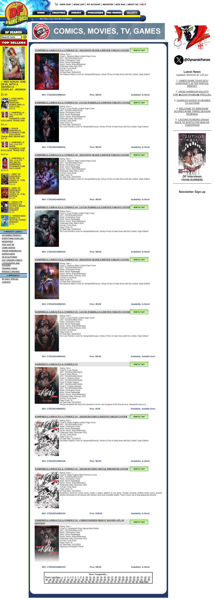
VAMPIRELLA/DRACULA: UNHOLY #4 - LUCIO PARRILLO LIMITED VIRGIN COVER (82, 207)
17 (112, 577)
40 (90, 580)
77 (122, 582)
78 (126, 582)
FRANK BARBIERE (192, 179)
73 (108, 582)
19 (119, 577)
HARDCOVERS (8, 254)
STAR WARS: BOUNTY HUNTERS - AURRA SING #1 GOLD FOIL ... (17, 103)
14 (101, 577)
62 (67, 582)
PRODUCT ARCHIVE (11, 272)
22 (130, 577)
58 (53, 582)
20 (123, 577)
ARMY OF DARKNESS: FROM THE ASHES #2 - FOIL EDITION (17, 192)
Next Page (143, 582)
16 (109, 577)
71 (100, 582)
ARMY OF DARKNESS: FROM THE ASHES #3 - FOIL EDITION (17, 178)
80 (133, 582)
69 (93, 582)
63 (71, 582)
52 (134, 580)
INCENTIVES (7, 242)
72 (104, 582)
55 (145, 580)
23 (134, 577)
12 (94, 577)
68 (89, 582)
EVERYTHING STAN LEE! (13, 238)
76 (119, 582)
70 (97, 582)
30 (54, 580)
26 (145, 577)
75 (115, 582)
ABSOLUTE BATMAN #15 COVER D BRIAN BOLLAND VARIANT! (17, 206)
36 (76, 580)
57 (49, 582)
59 (56, 582)
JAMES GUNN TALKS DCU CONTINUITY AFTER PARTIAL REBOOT (192, 83)
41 (94, 580)
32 (61, 580)
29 (50, 580)
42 (98, 580)
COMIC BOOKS (8, 248)
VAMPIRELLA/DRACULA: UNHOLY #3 (56, 364)
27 (149, 577)
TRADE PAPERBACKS (12, 251)
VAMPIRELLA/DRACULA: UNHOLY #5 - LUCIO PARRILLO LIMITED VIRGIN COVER (82, 102)
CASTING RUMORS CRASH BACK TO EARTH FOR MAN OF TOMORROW (192, 122)
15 (105, 577)
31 (57, 580)
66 (82, 582)
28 (46, 580)
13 (98, 577)
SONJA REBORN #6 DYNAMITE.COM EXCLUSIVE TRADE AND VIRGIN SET (13, 132)
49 (123, 580)
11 (90, 577)
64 (75, 582)
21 (127, 577)
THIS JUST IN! (8, 245)
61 (64, 582)
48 (119, 580)
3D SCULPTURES (9, 257)
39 (87, 580)
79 (129, 582)
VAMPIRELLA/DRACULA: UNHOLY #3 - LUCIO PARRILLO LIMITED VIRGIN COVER (82, 311)
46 (112, 580)
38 (83, 580)
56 (149, 580)
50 (127, 580)
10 (87, 577)
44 (105, 580)
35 (72, 580)
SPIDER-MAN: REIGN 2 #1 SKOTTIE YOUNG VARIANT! (17, 219)
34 (68, 580)
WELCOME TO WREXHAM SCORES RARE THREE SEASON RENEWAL (192, 111)
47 (116, 580)
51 (131, 580)
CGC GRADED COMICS (12, 260)
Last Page (56, 577)
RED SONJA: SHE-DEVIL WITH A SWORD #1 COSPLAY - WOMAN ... (13, 86)
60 (60, 582)
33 (65, 580)
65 (78, 582)
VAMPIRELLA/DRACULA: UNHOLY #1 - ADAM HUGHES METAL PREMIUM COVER (81, 468)
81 (137, 582)
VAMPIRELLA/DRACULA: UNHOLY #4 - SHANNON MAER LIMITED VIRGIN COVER (82, 155)
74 (111, 582)
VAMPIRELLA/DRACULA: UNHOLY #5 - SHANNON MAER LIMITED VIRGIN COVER (82, 50)
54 (142, 580)
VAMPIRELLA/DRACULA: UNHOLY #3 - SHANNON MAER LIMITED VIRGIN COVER (82, 259)
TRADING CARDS (9, 268)
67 (86, 582)
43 (101, 580)
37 (79, 580)
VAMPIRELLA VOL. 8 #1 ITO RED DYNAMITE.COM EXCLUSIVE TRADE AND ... (13, 117)
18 (116, 577)
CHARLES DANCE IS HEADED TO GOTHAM (193, 101)
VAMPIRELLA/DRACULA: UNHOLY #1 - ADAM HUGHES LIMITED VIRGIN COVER (81, 416)
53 (138, 580)
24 (138, 577)
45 (109, 580)
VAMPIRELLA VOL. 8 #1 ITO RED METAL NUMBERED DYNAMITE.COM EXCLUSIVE (17, 163)
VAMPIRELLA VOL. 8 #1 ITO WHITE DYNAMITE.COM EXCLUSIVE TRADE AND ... (13, 147)
